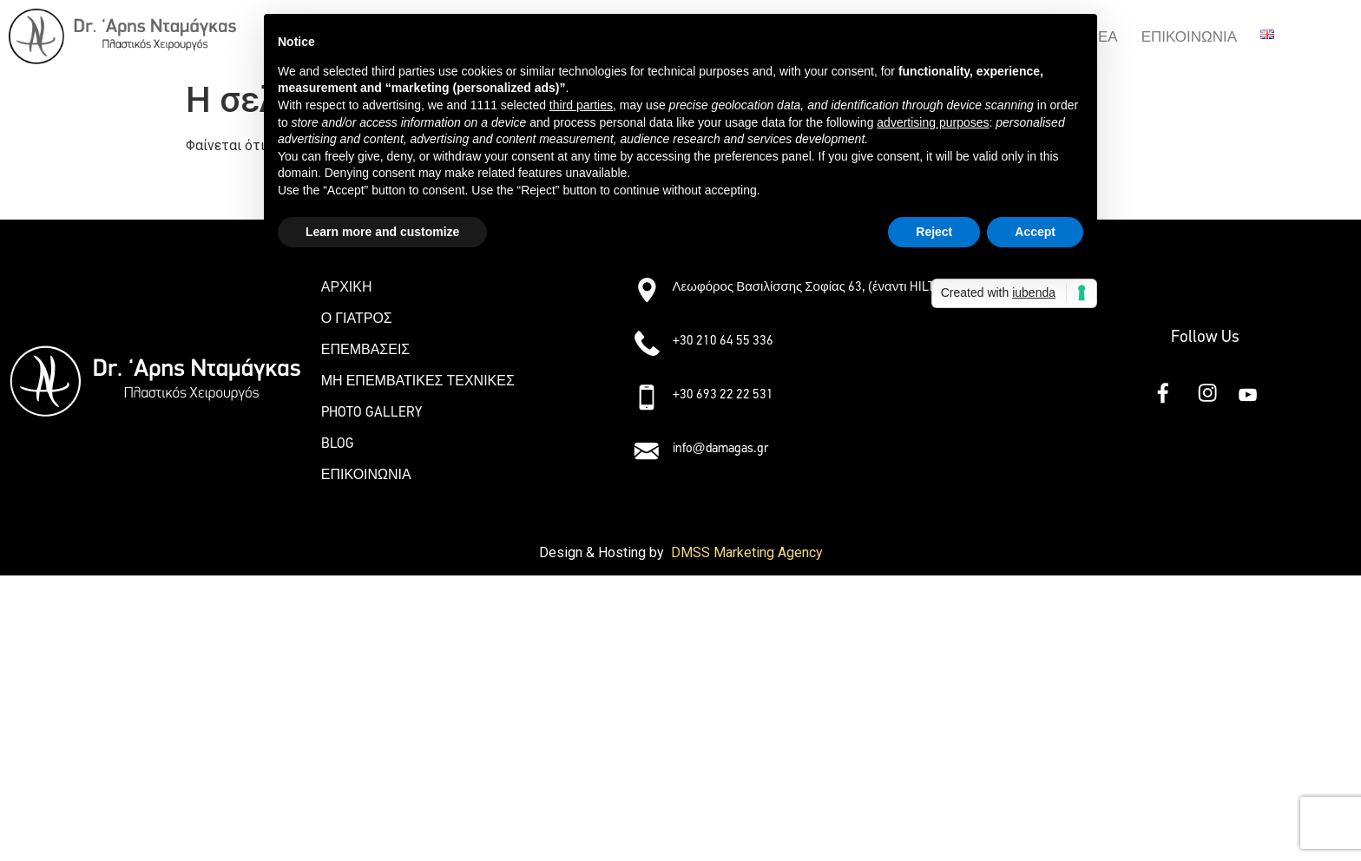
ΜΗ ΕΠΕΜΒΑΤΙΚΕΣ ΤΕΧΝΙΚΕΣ (418, 380)
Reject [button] (934, 232)
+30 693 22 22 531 (723, 394)
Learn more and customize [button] (382, 232)
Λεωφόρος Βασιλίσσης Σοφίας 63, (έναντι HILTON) (814, 286)
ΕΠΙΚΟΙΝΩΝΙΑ (1189, 37)
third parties (581, 105)
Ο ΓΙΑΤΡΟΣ (356, 318)
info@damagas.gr (720, 448)
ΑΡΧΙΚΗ (346, 287)
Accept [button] (1035, 232)
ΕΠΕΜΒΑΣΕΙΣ (365, 349)
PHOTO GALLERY (371, 412)
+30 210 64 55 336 (723, 340)
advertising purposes (933, 122)
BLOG (337, 443)
